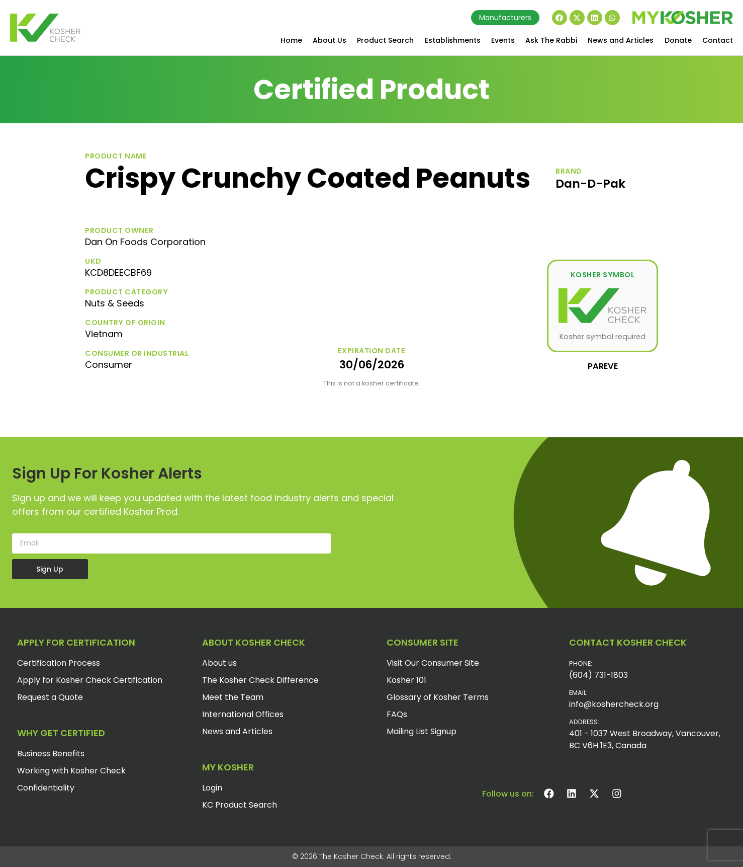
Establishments (453, 40)
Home (291, 40)
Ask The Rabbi (551, 40)
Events (503, 40)
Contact (717, 40)
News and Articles (621, 40)
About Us (329, 40)
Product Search (385, 40)
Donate (678, 40)
